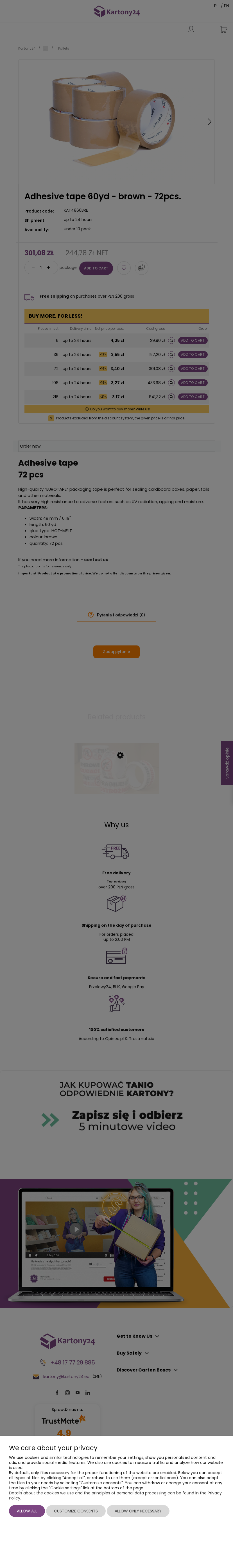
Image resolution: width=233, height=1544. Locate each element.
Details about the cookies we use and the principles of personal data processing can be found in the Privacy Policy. (115, 1495)
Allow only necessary (138, 1511)
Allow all (27, 1511)
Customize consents (76, 1511)
